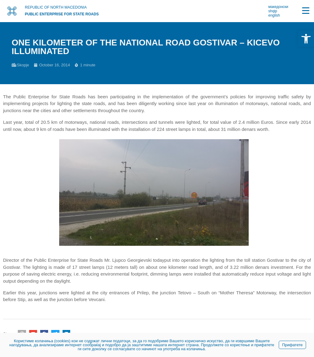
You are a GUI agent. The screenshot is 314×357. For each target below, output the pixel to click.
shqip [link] (272, 11)
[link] (306, 39)
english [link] (274, 15)
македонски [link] (278, 7)
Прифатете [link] (292, 345)
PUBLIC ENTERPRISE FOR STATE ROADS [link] (62, 14)
